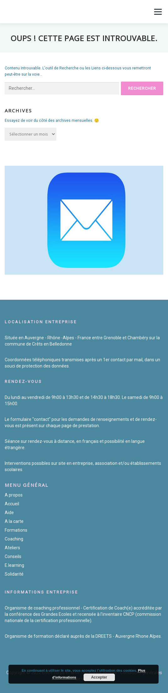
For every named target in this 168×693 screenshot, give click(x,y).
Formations (16, 530)
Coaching (14, 538)
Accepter (99, 677)
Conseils (13, 556)
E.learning (14, 565)
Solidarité (14, 574)
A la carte (14, 521)
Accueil (12, 503)
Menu (157, 11)
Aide (9, 512)
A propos (14, 494)
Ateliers (12, 547)
